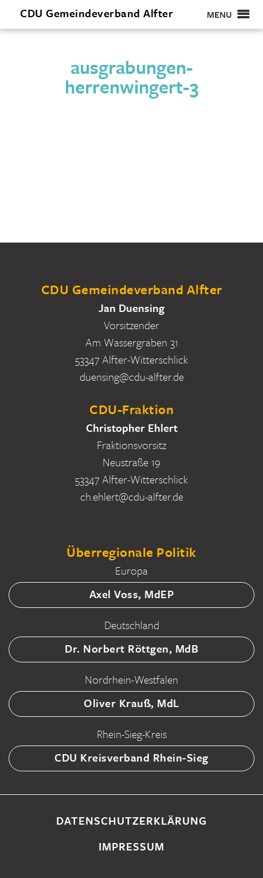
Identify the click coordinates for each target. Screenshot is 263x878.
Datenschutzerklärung (131, 820)
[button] (219, 14)
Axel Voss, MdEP (131, 594)
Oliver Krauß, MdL (131, 703)
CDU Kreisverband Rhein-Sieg (131, 757)
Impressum (131, 846)
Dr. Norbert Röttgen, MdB (131, 648)
